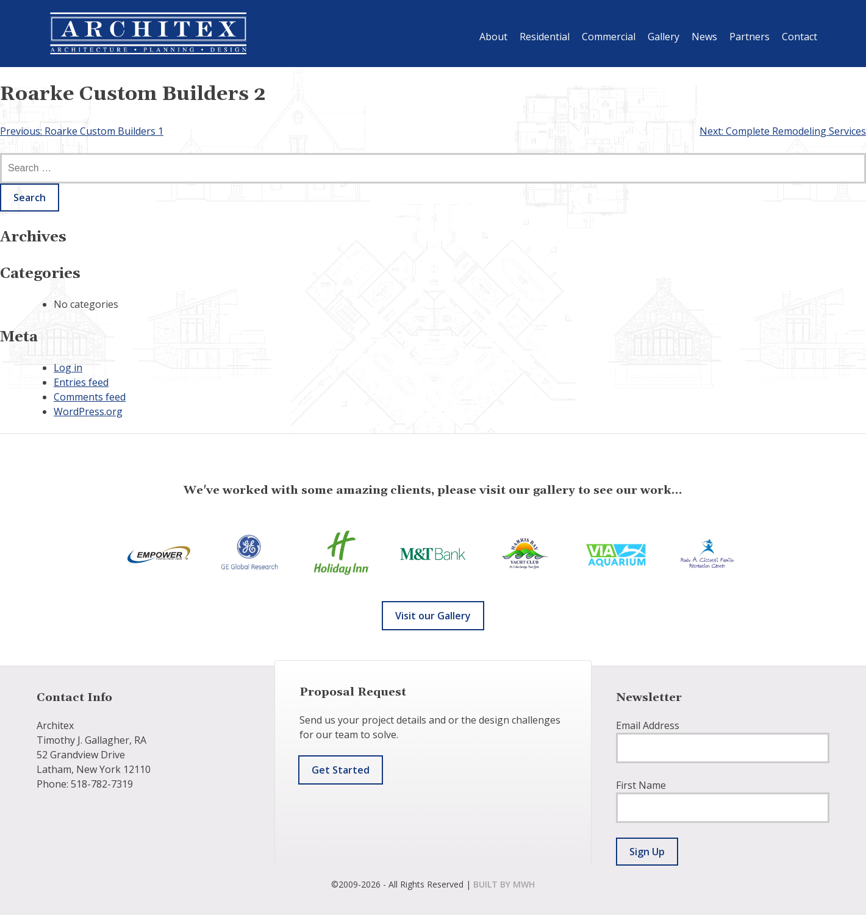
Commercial (608, 36)
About (493, 36)
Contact (799, 36)
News (704, 36)
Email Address (647, 725)
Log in (68, 367)
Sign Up (647, 851)
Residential (545, 36)
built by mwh (504, 884)
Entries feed (81, 382)
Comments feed (90, 397)
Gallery (663, 36)
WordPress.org (88, 411)
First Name (641, 785)
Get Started (341, 770)
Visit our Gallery (433, 615)
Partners (749, 36)
